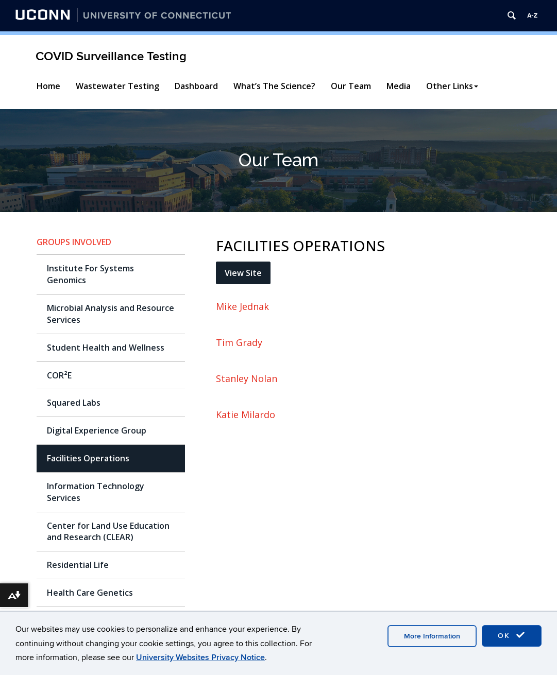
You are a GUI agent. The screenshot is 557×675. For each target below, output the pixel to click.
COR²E (59, 375)
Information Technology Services (95, 492)
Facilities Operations (88, 458)
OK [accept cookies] (512, 635)
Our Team (351, 86)
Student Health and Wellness (105, 347)
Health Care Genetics (90, 592)
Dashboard (196, 86)
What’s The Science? (274, 86)
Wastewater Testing (117, 86)
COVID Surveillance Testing (111, 56)
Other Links (452, 86)
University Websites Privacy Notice (200, 657)
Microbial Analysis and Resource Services (110, 313)
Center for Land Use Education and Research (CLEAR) (108, 531)
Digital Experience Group (96, 430)
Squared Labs (73, 402)
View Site (243, 273)
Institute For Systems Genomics (90, 274)
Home (48, 86)
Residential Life (78, 564)
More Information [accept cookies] (432, 636)
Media (398, 86)
